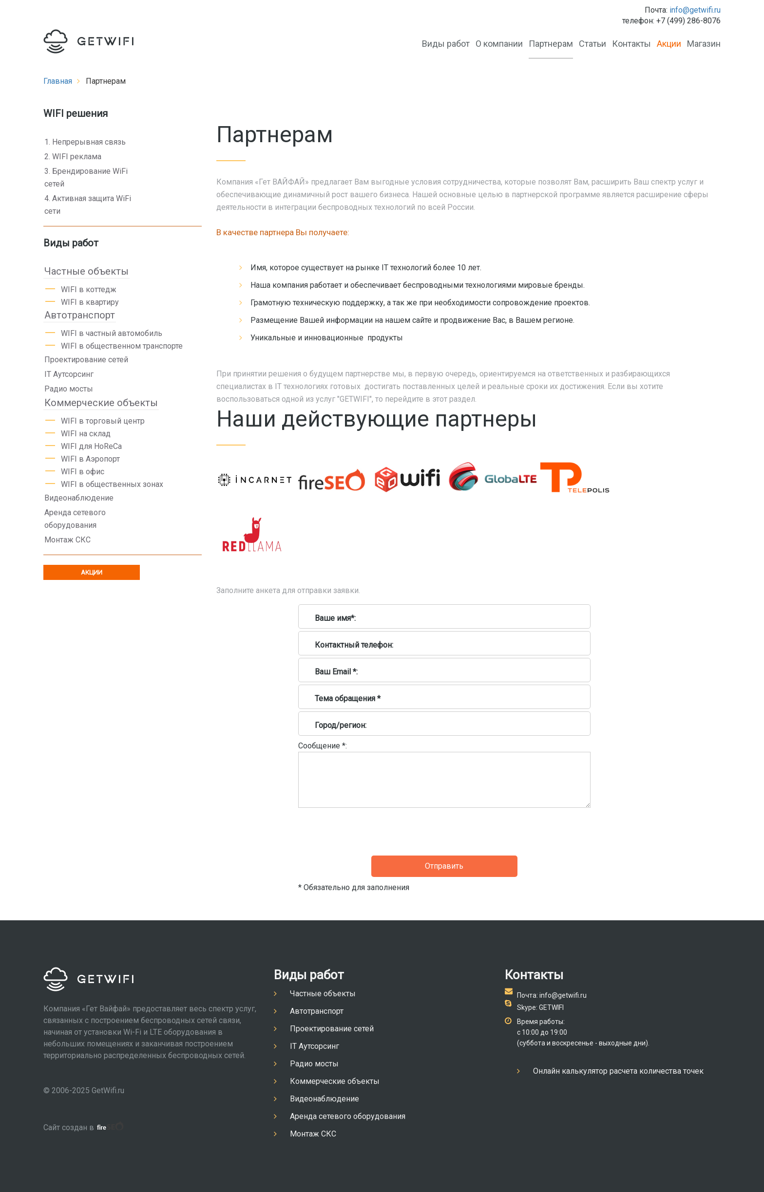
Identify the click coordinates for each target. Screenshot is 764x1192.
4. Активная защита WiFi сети (87, 205)
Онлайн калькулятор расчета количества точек (618, 1071)
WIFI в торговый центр (103, 421)
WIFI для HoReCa (91, 446)
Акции (669, 43)
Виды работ (446, 43)
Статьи (592, 43)
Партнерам (551, 43)
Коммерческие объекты (101, 403)
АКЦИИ (91, 572)
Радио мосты (68, 388)
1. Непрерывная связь (85, 142)
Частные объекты (86, 271)
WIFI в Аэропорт (90, 459)
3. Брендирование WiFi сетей (86, 177)
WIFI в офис (82, 471)
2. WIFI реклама (72, 156)
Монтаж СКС (67, 539)
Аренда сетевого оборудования (75, 519)
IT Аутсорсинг (69, 374)
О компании (499, 43)
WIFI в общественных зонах (112, 484)
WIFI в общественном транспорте (122, 346)
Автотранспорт (79, 315)
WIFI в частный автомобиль (111, 333)
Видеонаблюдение (79, 498)
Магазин (704, 43)
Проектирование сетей (86, 359)
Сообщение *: (322, 745)
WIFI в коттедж (88, 289)
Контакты (631, 43)
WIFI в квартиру (90, 302)
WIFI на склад (86, 433)
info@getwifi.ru (695, 10)
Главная (57, 81)
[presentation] (372, 832)
